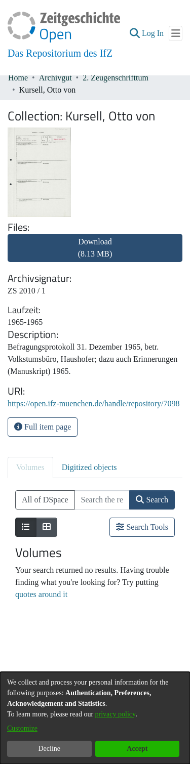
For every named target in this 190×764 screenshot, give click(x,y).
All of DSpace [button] (45, 499)
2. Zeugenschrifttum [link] (115, 77)
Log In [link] (153, 33)
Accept (137, 748)
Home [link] (18, 77)
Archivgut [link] (55, 77)
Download (95, 247)
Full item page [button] (42, 426)
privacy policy (115, 714)
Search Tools (142, 527)
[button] (134, 33)
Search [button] (152, 499)
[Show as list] (25, 527)
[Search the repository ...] (102, 500)
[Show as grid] (46, 527)
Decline (49, 748)
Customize (22, 728)
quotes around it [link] (41, 594)
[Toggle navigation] (175, 33)
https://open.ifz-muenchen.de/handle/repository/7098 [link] (93, 403)
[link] (95, 253)
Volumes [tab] (30, 467)
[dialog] (95, 718)
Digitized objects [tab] (89, 467)
